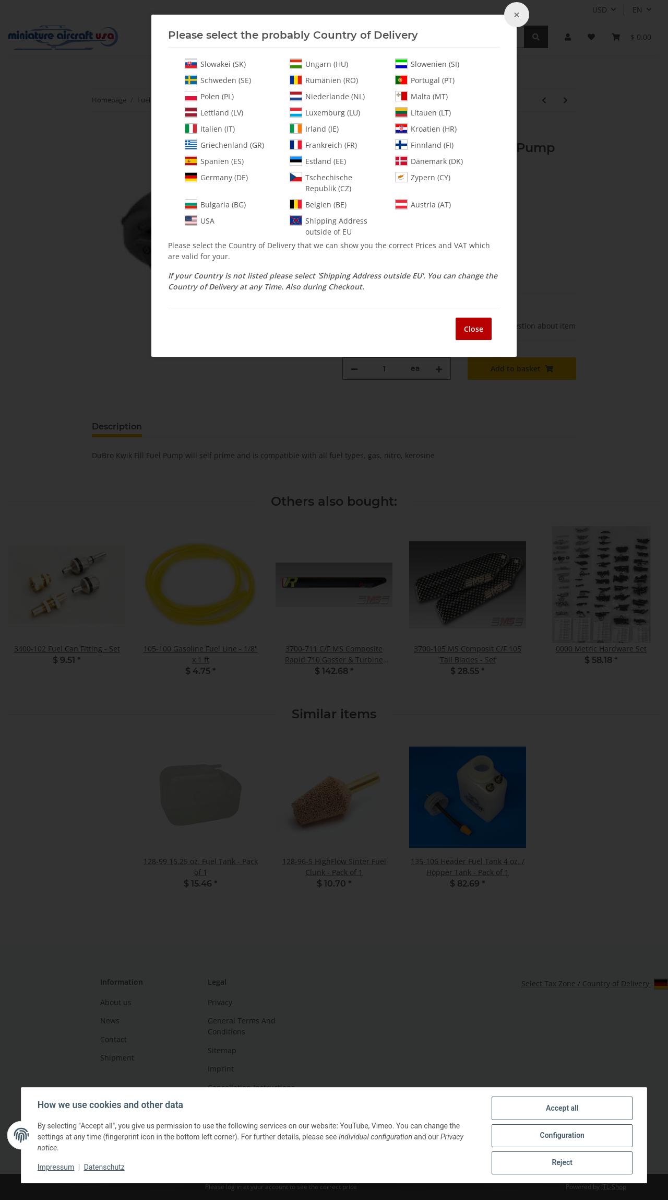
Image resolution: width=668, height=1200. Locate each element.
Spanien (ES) (214, 161)
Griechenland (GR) (224, 144)
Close (473, 329)
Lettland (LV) (214, 112)
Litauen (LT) (423, 112)
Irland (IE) (314, 128)
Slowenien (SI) (427, 64)
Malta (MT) (421, 96)
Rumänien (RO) (324, 80)
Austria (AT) (423, 204)
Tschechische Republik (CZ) (321, 182)
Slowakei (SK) (215, 64)
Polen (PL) (209, 96)
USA (199, 220)
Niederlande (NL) (327, 96)
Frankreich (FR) (323, 144)
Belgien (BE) (318, 204)
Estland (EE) (318, 161)
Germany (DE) (216, 177)
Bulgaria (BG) (215, 204)
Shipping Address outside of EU (328, 226)
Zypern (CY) (422, 177)
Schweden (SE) (218, 80)
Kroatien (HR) (426, 128)
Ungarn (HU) (319, 64)
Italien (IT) (210, 128)
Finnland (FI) (424, 144)
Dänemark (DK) (429, 161)
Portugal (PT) (425, 80)
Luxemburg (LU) (325, 112)
